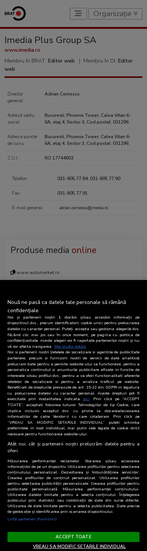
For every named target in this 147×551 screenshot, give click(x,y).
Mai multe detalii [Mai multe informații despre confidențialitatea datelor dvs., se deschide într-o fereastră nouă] (70, 346)
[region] (73, 415)
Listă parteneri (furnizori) (32, 519)
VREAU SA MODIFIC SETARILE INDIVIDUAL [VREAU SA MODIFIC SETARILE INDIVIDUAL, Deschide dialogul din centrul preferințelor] (79, 547)
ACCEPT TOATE (73, 537)
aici (86, 399)
